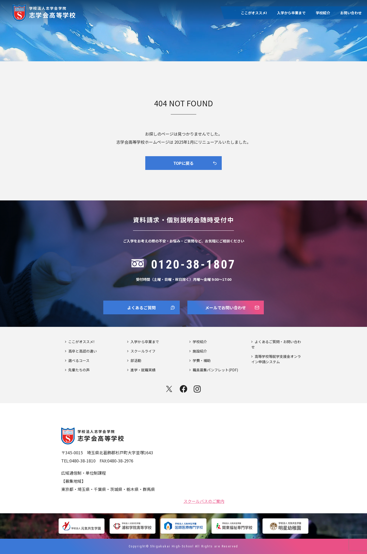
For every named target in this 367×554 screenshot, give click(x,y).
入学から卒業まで (291, 12)
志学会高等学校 (52, 11)
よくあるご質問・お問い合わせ (276, 344)
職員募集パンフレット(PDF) (215, 369)
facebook (183, 389)
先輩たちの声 (79, 369)
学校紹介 (323, 12)
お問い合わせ (351, 12)
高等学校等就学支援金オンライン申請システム (276, 359)
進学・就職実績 (142, 369)
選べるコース (78, 360)
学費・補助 (202, 360)
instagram (198, 389)
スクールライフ (142, 351)
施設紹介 (200, 351)
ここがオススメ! (254, 12)
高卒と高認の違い (82, 351)
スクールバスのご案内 (204, 500)
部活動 (135, 360)
